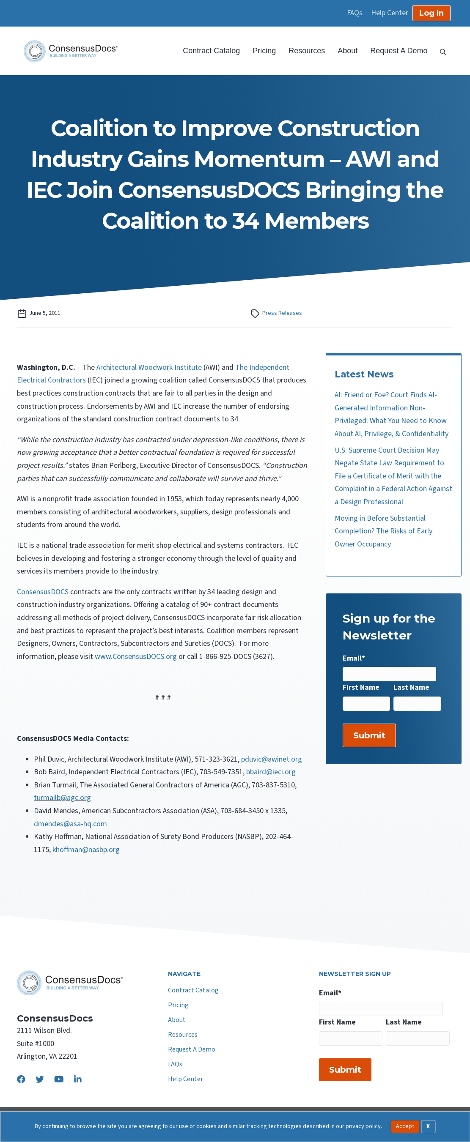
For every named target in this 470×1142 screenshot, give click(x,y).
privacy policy (363, 1126)
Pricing (264, 50)
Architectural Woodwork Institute (149, 367)
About (347, 50)
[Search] (440, 51)
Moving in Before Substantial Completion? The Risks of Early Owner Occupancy (383, 531)
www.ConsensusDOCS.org (136, 656)
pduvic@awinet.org (271, 759)
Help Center (389, 13)
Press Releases (282, 313)
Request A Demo (398, 50)
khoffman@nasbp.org (86, 849)
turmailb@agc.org (62, 797)
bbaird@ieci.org (271, 772)
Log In (431, 13)
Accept (405, 1126)
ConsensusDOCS (43, 592)
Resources (307, 50)
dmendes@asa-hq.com (70, 824)
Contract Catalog (211, 50)
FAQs (355, 13)
